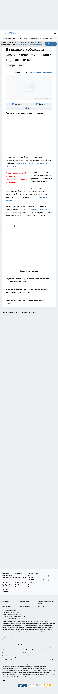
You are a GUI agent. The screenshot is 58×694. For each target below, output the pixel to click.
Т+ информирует (22, 38)
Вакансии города (35, 38)
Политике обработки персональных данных (29, 44)
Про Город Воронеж (8, 577)
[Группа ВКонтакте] (17, 104)
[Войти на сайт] (55, 33)
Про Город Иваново (21, 577)
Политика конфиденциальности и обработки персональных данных (21, 653)
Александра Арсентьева (41, 73)
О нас (21, 599)
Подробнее (45, 650)
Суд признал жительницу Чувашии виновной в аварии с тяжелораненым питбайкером (29, 281)
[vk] (8, 225)
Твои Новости (19, 573)
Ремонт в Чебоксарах (8, 38)
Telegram (4, 599)
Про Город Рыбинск (21, 582)
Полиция (11, 66)
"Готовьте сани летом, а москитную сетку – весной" (29, 302)
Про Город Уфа (32, 582)
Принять (51, 44)
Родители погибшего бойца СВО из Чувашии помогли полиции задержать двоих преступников (29, 292)
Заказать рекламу (48, 38)
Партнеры (41, 606)
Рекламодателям (25, 606)
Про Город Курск (7, 582)
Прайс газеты (6, 606)
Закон (20, 66)
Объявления (5, 601)
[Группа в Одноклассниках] (48, 576)
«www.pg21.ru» (16, 610)
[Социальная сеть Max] (29, 108)
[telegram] (15, 225)
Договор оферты (25, 601)
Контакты (41, 599)
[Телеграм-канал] (41, 104)
